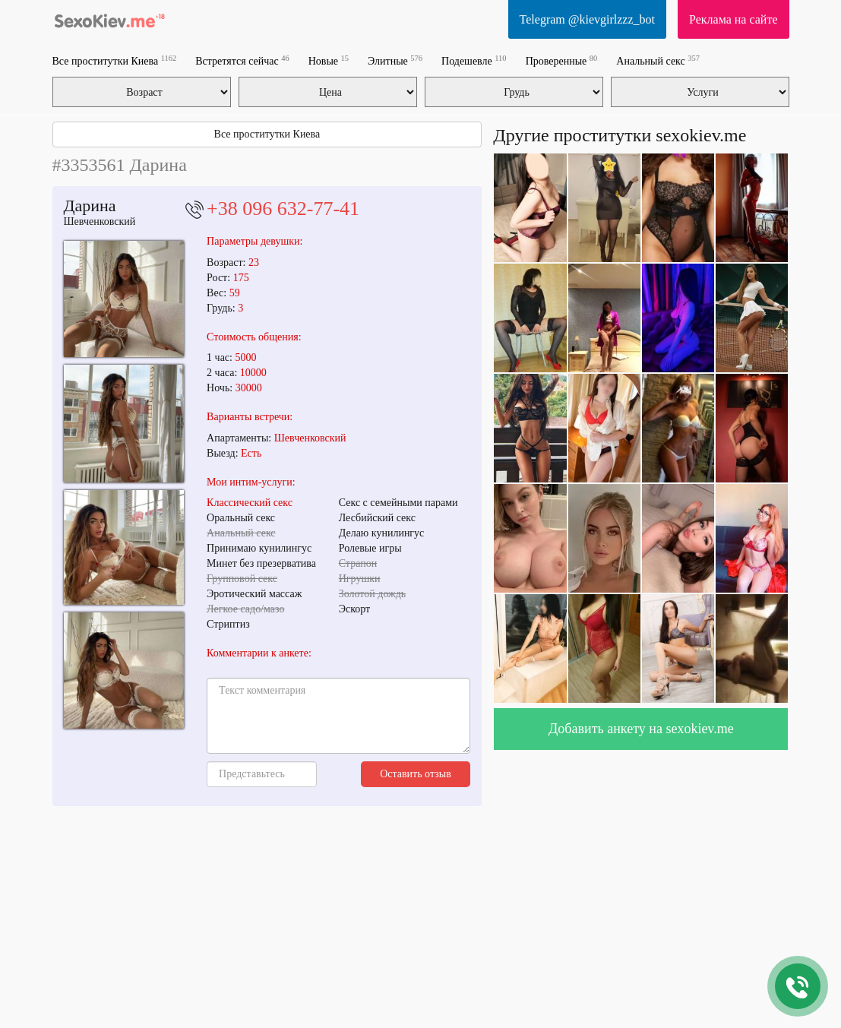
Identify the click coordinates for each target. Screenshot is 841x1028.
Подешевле (474, 60)
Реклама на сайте (733, 19)
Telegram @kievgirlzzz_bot (587, 19)
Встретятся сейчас (242, 60)
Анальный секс (658, 60)
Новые (328, 60)
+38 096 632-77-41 (283, 209)
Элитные (395, 60)
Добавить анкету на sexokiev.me (641, 728)
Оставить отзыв (415, 774)
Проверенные (562, 60)
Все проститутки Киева (114, 60)
